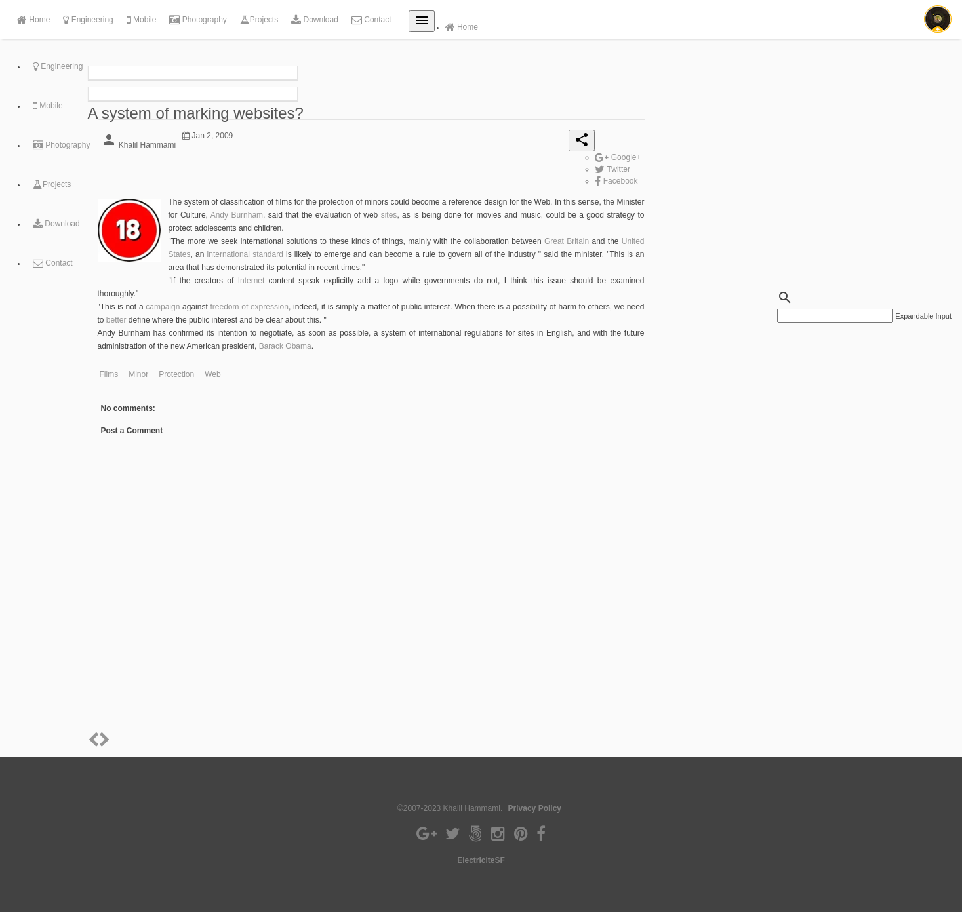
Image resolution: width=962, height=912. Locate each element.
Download (314, 19)
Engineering (88, 19)
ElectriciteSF (481, 860)
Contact (371, 19)
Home (33, 19)
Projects (259, 19)
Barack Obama (285, 346)
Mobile (142, 19)
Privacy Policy (534, 808)
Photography (197, 19)
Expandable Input (923, 316)
